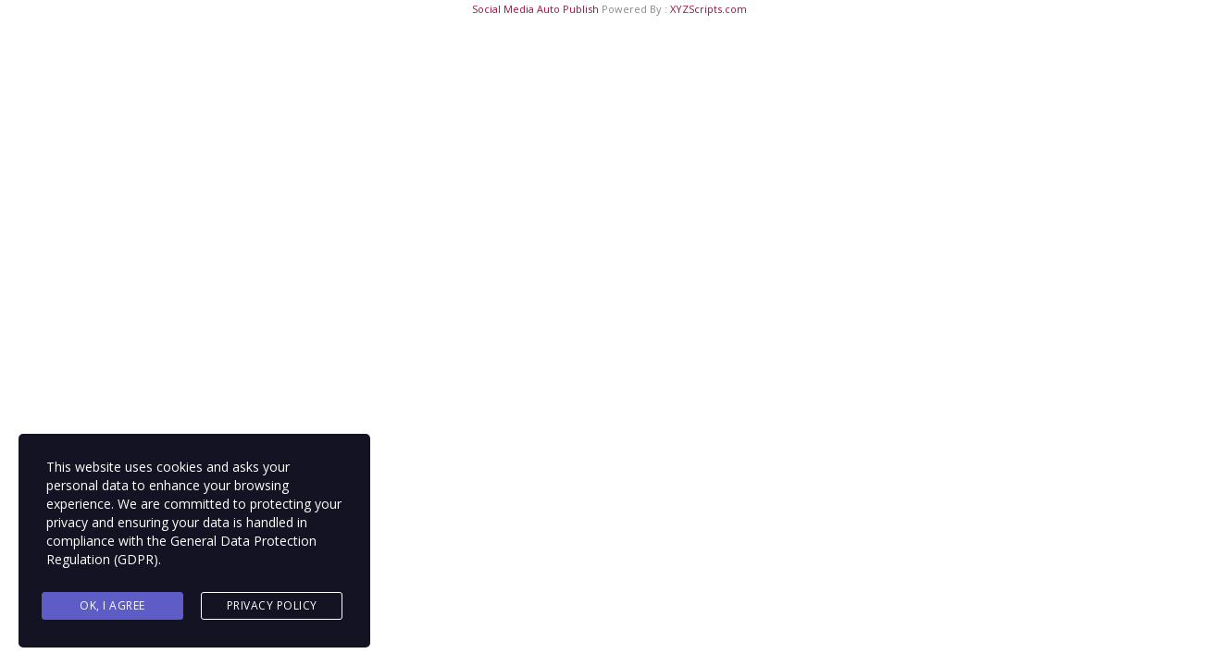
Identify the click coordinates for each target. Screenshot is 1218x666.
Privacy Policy (272, 605)
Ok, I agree (112, 605)
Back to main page (609, 477)
